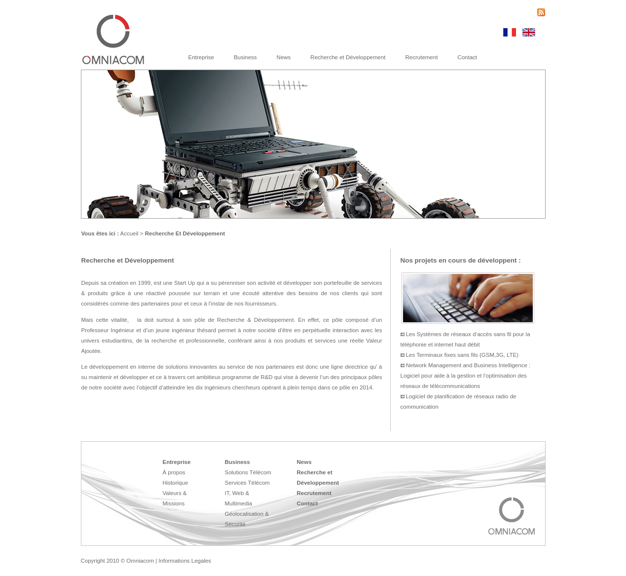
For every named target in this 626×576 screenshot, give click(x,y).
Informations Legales (184, 561)
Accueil (129, 233)
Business (245, 57)
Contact (467, 57)
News (284, 57)
